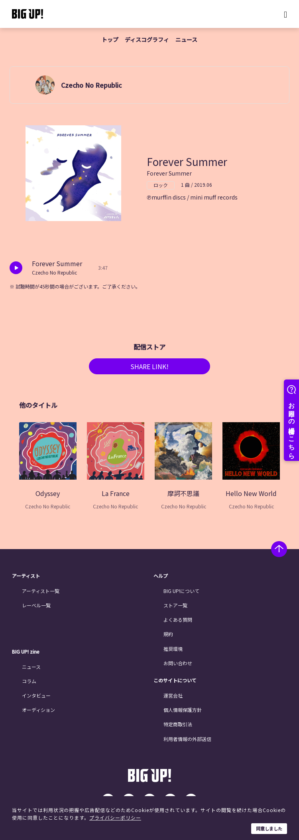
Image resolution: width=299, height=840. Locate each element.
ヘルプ (160, 575)
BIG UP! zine (25, 651)
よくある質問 (177, 619)
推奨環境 (173, 648)
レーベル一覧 (36, 605)
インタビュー (36, 695)
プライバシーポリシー (115, 817)
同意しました (269, 828)
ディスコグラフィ (147, 39)
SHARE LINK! (149, 366)
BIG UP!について (181, 590)
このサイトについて (175, 680)
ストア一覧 (175, 605)
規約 (168, 633)
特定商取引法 (177, 724)
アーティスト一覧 (40, 590)
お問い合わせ (177, 663)
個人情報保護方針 (182, 709)
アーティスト (26, 575)
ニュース (186, 39)
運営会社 (173, 695)
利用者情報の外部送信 (187, 738)
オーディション (38, 709)
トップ (110, 39)
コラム (29, 681)
